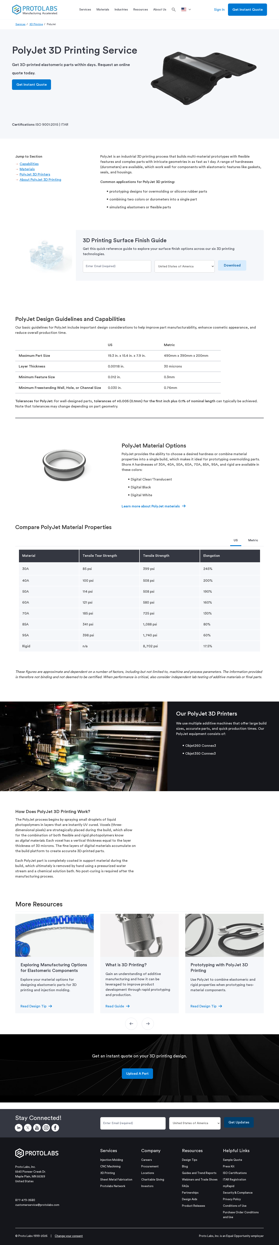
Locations (147, 1173)
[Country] (185, 266)
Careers (146, 1159)
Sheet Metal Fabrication (116, 1179)
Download (232, 265)
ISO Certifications (235, 1173)
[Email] (117, 266)
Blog (185, 1166)
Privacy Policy (232, 1199)
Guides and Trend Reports (199, 1173)
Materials (27, 169)
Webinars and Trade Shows (200, 1179)
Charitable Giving (152, 1179)
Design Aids (189, 1199)
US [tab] (236, 540)
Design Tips (189, 1159)
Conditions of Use (235, 1205)
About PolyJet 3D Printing (40, 179)
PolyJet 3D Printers (35, 174)
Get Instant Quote (247, 9)
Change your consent (69, 1236)
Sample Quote (232, 1159)
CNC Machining (110, 1166)
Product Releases (193, 1205)
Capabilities (29, 164)
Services (20, 24)
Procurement (150, 1166)
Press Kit (229, 1166)
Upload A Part (137, 1073)
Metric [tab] (253, 540)
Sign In (219, 9)
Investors (147, 1186)
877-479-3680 (25, 1200)
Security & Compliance (238, 1192)
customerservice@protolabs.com (37, 1204)
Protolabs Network (112, 1186)
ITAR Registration (234, 1179)
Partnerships (190, 1192)
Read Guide (114, 1006)
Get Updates (238, 1122)
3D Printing (36, 24)
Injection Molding (111, 1159)
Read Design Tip (33, 1006)
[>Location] (187, 9)
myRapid (228, 1186)
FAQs (185, 1186)
